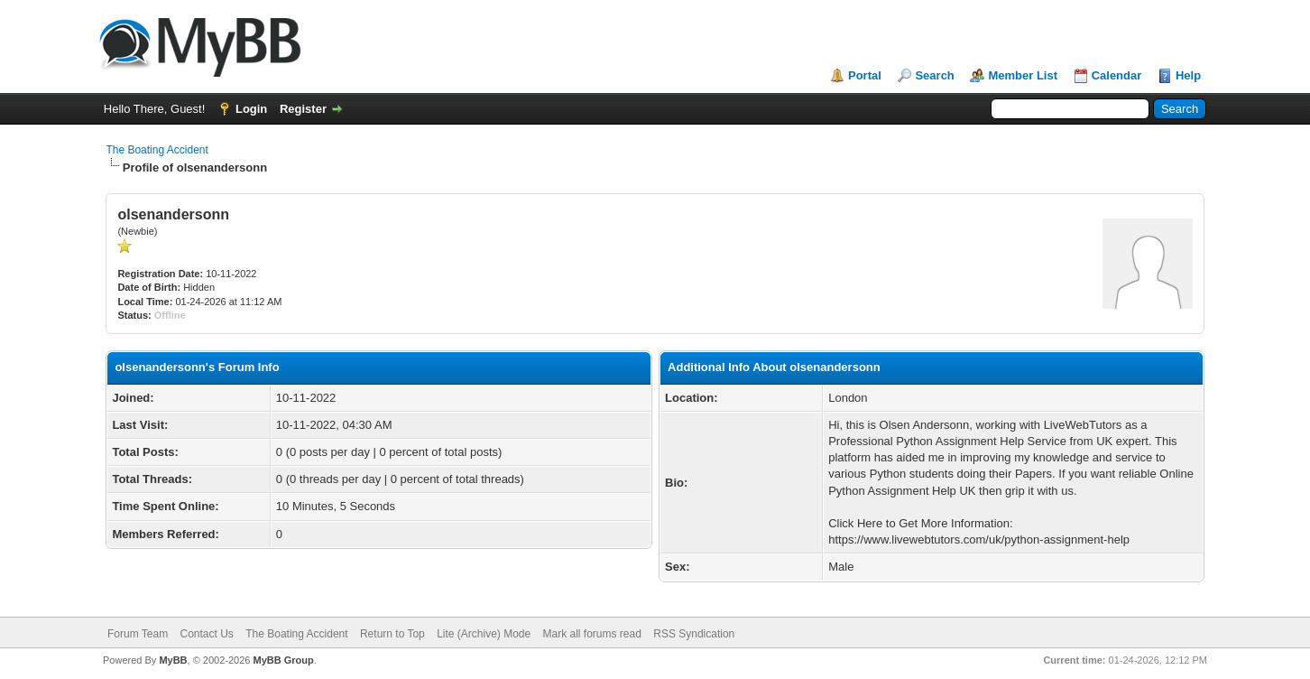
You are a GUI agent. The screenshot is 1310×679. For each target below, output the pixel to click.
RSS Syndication (693, 634)
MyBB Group (283, 660)
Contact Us (206, 634)
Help (1188, 75)
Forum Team (137, 634)
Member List (1022, 75)
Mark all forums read (592, 634)
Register (303, 109)
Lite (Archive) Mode (483, 634)
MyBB (173, 660)
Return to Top (392, 634)
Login (251, 109)
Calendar (1117, 75)
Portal (864, 75)
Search (934, 75)
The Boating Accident (157, 150)
